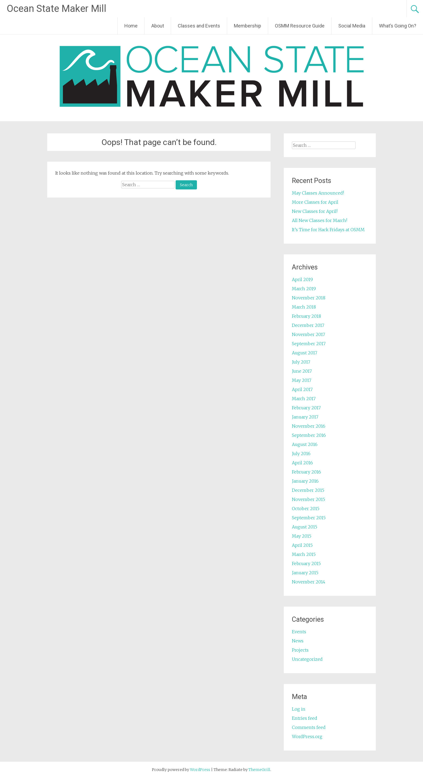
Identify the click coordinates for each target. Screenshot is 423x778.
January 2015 (305, 572)
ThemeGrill (259, 769)
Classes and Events (199, 26)
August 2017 (304, 352)
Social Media (351, 26)
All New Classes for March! (319, 220)
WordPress (200, 769)
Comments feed (309, 727)
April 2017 (302, 389)
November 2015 (308, 499)
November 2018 (308, 297)
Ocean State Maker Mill (56, 8)
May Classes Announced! (318, 193)
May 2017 (301, 380)
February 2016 (306, 472)
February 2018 (306, 316)
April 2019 (302, 279)
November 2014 (308, 582)
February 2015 (306, 563)
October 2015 (305, 508)
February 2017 (306, 407)
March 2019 (304, 288)
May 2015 (301, 536)
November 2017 (308, 334)
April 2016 (302, 462)
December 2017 (308, 325)
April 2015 (302, 545)
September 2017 (309, 343)
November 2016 (308, 426)
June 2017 (302, 371)
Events (299, 631)
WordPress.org (307, 736)
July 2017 (301, 362)
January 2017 (305, 417)
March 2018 (304, 307)
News (297, 641)
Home (131, 26)
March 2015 (304, 554)
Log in (298, 709)
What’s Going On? (397, 26)
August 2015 (304, 527)
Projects (300, 650)
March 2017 (304, 398)
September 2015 (309, 517)
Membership (247, 26)
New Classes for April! (314, 211)
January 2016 (305, 481)
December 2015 (308, 490)
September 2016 (309, 435)
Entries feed (304, 718)
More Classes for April (315, 202)
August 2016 (305, 444)
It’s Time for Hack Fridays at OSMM (328, 229)
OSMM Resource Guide (300, 26)
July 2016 (301, 453)
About (157, 26)
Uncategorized (307, 659)
